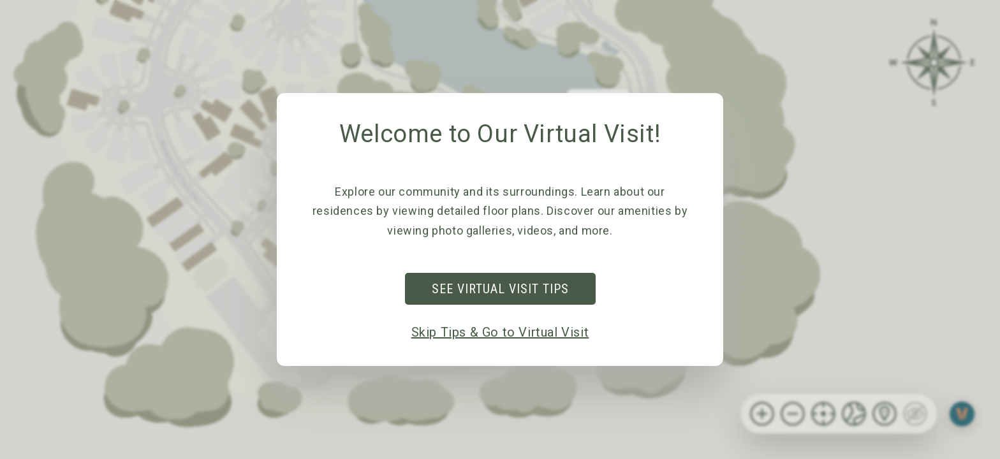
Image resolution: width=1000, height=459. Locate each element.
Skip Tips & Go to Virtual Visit (500, 332)
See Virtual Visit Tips (500, 288)
